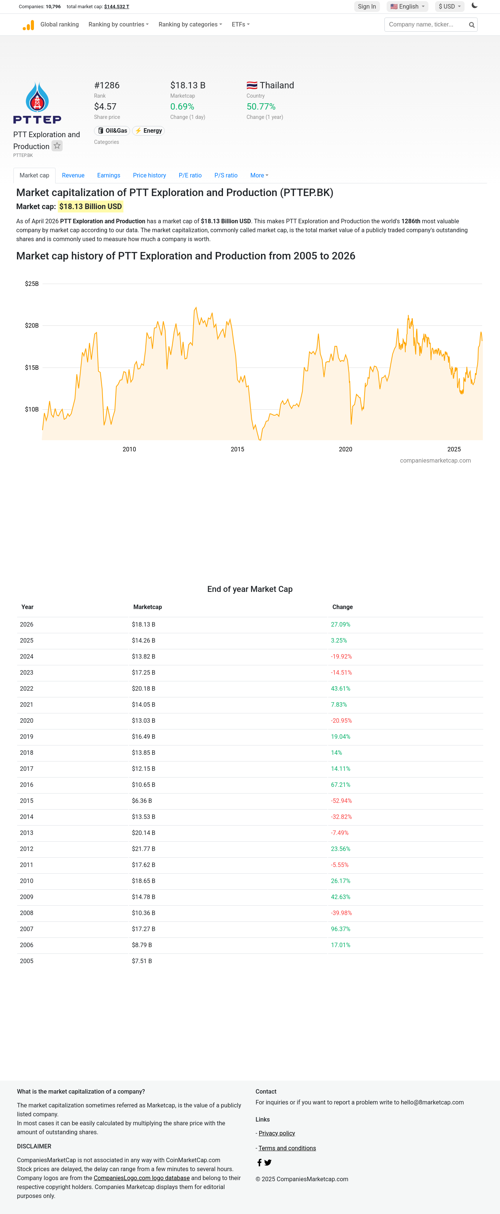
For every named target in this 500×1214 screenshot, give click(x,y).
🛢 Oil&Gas (112, 130)
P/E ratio (190, 175)
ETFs (238, 24)
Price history (149, 175)
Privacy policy (277, 1133)
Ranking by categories (187, 24)
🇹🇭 (270, 85)
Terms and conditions (287, 1148)
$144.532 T (116, 6)
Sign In (367, 6)
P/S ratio (226, 175)
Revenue (73, 175)
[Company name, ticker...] (431, 25)
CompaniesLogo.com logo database (141, 1178)
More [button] (257, 175)
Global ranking (60, 24)
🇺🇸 (405, 6)
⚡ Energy (148, 130)
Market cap (35, 175)
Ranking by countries (117, 24)
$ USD (447, 6)
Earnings (108, 175)
